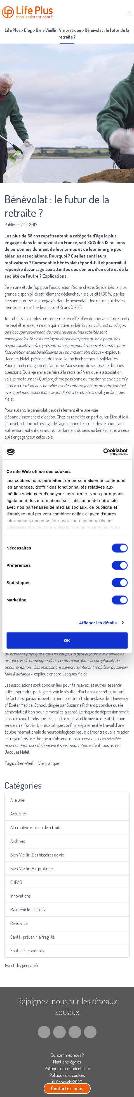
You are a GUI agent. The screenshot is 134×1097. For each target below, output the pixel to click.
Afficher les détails (98, 622)
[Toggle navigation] (129, 13)
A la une (18, 800)
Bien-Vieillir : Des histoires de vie (37, 855)
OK (67, 640)
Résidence (19, 923)
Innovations (21, 896)
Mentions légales (67, 1062)
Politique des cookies (67, 1075)
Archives (18, 841)
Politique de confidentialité (67, 1068)
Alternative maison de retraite (36, 827)
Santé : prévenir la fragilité (33, 937)
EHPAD (17, 882)
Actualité (19, 814)
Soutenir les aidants (27, 950)
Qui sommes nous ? (67, 1055)
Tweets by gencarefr (21, 965)
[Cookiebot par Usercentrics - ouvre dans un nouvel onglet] (103, 451)
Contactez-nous (67, 1088)
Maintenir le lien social (29, 909)
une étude (23, 287)
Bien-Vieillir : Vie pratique (32, 868)
